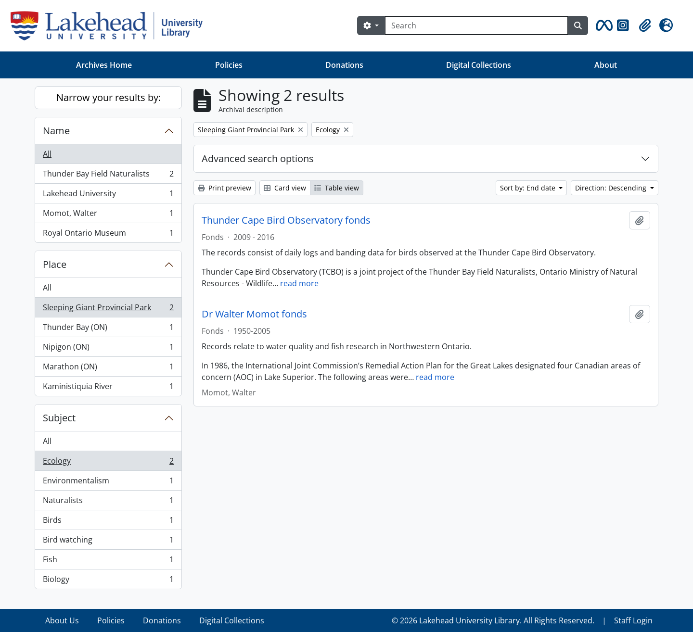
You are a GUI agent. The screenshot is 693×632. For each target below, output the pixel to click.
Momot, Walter (108, 215)
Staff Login (633, 620)
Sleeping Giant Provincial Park (108, 309)
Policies (229, 65)
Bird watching (108, 542)
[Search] (476, 25)
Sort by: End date (528, 187)
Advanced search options (258, 158)
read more (299, 283)
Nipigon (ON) (108, 349)
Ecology (108, 463)
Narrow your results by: (108, 97)
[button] (602, 25)
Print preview (224, 187)
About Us (62, 620)
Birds (108, 522)
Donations (344, 65)
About (605, 65)
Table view (336, 187)
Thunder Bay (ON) (108, 329)
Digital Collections (478, 65)
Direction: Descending (611, 187)
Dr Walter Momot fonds (254, 314)
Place (54, 264)
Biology (108, 581)
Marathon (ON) (108, 369)
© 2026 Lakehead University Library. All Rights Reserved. (493, 620)
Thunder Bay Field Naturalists (108, 176)
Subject (59, 417)
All (47, 154)
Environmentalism (108, 483)
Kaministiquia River (108, 388)
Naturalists (108, 502)
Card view (285, 187)
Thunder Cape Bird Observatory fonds (286, 220)
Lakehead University (108, 195)
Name (56, 130)
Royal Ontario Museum (108, 234)
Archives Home (104, 65)
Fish (108, 561)
